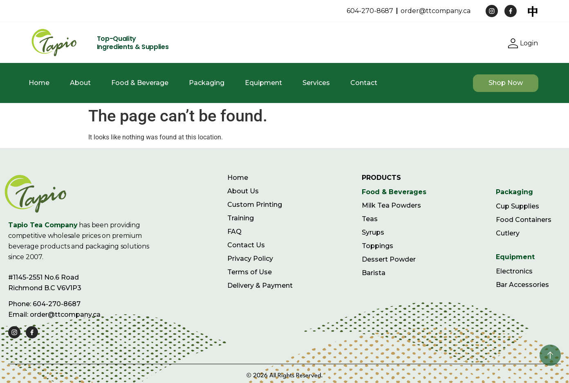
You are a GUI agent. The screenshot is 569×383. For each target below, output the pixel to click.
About (80, 83)
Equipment (263, 83)
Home (39, 83)
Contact (363, 83)
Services (316, 83)
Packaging (206, 83)
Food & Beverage (139, 83)
